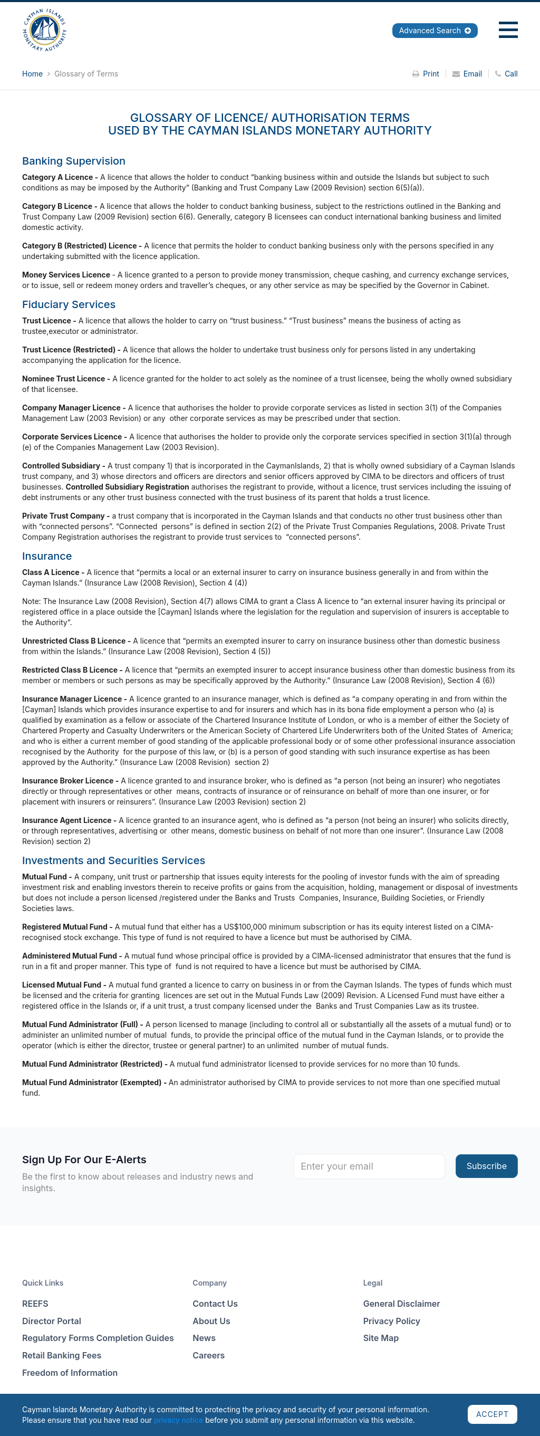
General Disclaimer (401, 1303)
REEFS (35, 1303)
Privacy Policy (392, 1321)
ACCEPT (492, 1414)
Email (467, 73)
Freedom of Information (70, 1372)
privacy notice (178, 1419)
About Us (211, 1321)
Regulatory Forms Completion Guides (98, 1338)
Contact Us (215, 1303)
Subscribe (487, 1166)
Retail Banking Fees (61, 1355)
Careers (208, 1355)
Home (33, 73)
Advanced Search (435, 30)
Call (506, 73)
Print (425, 73)
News (204, 1338)
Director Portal (51, 1321)
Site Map (381, 1338)
